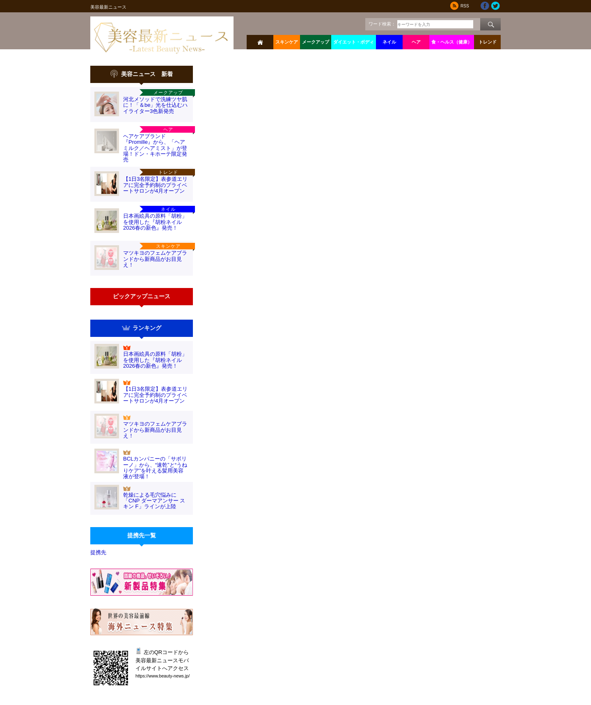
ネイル (389, 41)
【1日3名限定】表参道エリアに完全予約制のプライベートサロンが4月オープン (155, 185)
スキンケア (286, 41)
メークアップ (315, 41)
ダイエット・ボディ (353, 41)
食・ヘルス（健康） (451, 41)
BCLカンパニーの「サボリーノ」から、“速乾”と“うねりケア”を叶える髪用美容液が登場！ (155, 467)
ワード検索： (382, 23)
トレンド (488, 41)
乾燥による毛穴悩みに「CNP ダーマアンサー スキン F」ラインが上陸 (154, 501)
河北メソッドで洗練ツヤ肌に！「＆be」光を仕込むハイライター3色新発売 (155, 105)
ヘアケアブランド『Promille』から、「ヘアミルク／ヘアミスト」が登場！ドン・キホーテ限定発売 (155, 148)
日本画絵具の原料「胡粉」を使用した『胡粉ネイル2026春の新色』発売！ (155, 222)
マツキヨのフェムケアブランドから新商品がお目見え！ (155, 259)
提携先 (98, 552)
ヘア (416, 41)
